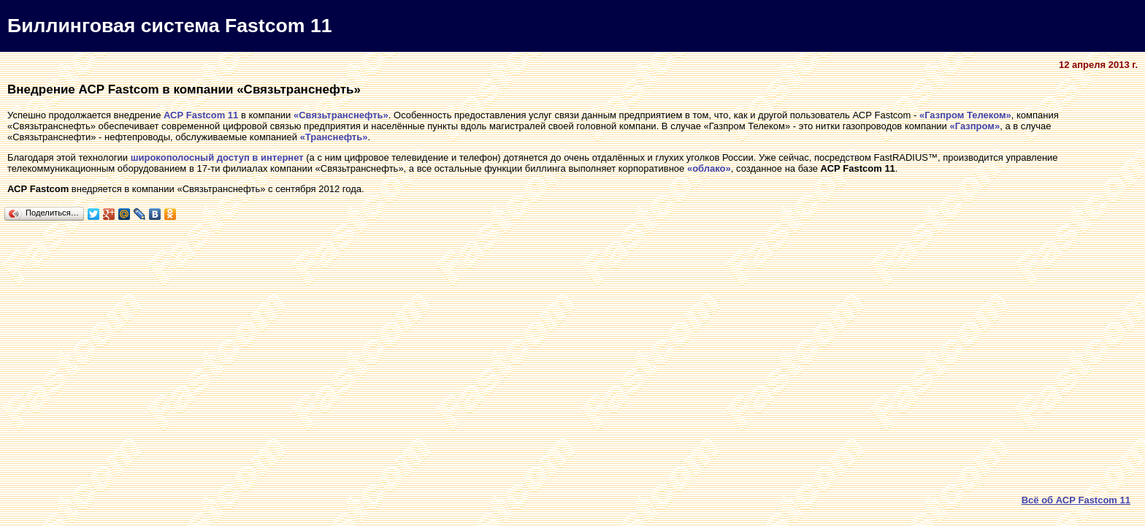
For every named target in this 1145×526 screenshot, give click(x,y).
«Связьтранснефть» (341, 115)
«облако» (709, 168)
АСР (173, 115)
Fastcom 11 (212, 115)
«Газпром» (974, 126)
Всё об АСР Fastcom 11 (1076, 500)
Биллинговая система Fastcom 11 (169, 26)
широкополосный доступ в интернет (217, 157)
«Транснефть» (334, 137)
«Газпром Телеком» (965, 115)
